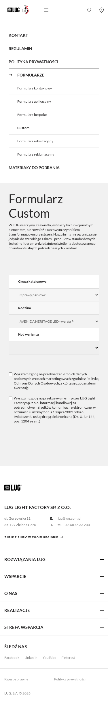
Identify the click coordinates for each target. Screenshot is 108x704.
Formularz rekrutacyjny (35, 141)
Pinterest (68, 657)
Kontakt (18, 35)
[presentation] (52, 440)
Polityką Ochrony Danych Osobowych (56, 380)
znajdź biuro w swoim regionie (31, 537)
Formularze (30, 74)
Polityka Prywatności (33, 61)
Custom (23, 128)
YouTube (49, 657)
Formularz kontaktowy (34, 88)
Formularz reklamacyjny (35, 154)
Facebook (11, 657)
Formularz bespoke (32, 114)
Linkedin (30, 657)
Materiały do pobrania (34, 167)
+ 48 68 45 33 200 (76, 525)
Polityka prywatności (70, 679)
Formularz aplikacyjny (34, 101)
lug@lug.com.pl (69, 518)
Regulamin (20, 48)
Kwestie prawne (16, 679)
